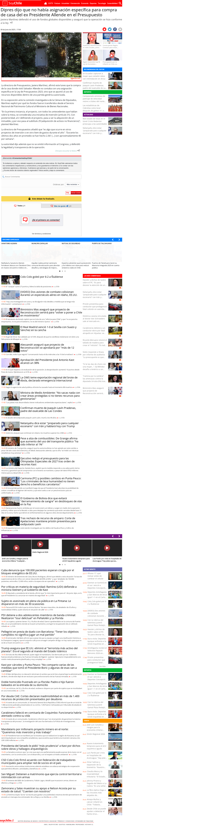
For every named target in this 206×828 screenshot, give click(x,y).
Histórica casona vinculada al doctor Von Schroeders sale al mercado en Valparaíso (94, 320)
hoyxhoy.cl (89, 824)
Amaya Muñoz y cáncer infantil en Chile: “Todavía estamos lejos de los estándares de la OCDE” (96, 806)
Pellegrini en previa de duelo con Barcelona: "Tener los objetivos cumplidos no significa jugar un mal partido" (40, 633)
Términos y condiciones (66, 821)
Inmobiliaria (71, 824)
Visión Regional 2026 (96, 734)
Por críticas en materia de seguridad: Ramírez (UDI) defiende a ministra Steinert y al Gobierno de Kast (39, 588)
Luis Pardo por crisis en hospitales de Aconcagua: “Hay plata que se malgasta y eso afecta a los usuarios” (96, 757)
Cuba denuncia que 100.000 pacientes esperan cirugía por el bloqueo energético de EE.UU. (37, 571)
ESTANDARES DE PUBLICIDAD (84, 821)
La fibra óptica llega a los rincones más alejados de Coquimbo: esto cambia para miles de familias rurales (96, 796)
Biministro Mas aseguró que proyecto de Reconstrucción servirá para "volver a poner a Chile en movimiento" (51, 312)
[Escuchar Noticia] (11, 22)
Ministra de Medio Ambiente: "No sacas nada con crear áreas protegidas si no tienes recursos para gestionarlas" (50, 395)
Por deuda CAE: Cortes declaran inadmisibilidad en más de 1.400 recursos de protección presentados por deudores (40, 697)
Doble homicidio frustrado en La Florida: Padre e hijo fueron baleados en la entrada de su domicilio (37, 683)
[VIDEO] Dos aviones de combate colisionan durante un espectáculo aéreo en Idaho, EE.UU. (48, 293)
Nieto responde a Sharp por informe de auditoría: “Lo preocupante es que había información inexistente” (94, 357)
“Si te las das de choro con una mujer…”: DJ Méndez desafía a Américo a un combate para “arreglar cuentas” (94, 369)
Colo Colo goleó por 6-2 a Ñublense (41, 276)
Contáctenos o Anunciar (47, 821)
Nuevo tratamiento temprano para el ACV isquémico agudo (96, 746)
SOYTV (5, 536)
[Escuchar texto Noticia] (78, 150)
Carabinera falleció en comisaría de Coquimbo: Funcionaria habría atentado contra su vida (41, 714)
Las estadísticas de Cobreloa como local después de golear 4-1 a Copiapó (93, 109)
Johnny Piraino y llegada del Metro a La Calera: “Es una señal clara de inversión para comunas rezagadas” (96, 787)
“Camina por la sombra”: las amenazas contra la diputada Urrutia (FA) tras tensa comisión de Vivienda (95, 380)
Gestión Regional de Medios (28, 821)
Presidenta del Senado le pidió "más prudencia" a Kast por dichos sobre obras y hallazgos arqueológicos (40, 747)
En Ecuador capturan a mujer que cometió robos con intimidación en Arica (94, 76)
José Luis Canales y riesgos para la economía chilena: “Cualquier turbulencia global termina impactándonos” (97, 731)
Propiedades (80, 824)
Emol (46, 824)
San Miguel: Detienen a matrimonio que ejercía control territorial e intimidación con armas (41, 775)
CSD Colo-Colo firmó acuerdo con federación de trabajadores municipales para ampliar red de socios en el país (38, 761)
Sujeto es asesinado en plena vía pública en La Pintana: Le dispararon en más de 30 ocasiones (36, 602)
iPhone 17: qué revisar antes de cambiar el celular (95, 576)
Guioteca (62, 824)
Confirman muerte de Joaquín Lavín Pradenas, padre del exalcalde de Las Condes (94, 87)
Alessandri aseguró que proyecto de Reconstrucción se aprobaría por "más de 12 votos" (47, 347)
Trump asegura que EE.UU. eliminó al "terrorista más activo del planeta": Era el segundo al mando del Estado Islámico (39, 649)
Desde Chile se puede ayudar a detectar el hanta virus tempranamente (96, 812)
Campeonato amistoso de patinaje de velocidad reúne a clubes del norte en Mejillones (94, 100)
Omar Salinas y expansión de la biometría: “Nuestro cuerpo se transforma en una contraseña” (96, 767)
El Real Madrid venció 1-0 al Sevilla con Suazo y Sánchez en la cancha (48, 328)
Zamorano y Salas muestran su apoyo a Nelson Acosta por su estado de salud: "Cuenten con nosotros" (38, 790)
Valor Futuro (53, 824)
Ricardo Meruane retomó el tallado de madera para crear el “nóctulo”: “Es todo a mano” (95, 344)
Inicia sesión (43, 170)
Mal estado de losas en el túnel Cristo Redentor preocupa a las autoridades (95, 121)
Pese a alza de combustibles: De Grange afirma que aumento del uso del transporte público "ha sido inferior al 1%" (49, 441)
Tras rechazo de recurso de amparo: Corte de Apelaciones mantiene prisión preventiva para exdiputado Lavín (48, 521)
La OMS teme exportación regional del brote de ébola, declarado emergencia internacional (49, 379)
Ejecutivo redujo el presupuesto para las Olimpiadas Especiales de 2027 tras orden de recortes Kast (47, 461)
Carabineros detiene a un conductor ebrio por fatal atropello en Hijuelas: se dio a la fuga (94, 332)
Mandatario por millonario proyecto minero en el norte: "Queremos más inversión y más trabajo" (34, 730)
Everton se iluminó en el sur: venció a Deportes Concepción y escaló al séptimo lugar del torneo (97, 587)
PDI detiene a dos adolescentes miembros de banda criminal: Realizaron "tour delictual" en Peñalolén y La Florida (38, 616)
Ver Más (102, 666)
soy (56, 286)
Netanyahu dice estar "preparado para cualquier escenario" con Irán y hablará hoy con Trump (94, 132)
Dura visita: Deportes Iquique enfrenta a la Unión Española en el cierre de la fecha (96, 642)
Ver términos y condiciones (41, 234)
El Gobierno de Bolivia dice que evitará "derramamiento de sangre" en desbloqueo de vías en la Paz (51, 501)
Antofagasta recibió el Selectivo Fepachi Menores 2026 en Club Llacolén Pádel (97, 652)
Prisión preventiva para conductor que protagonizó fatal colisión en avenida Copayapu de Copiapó (95, 308)
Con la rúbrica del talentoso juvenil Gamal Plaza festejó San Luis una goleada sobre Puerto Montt (96, 625)
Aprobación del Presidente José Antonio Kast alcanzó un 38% (47, 361)
